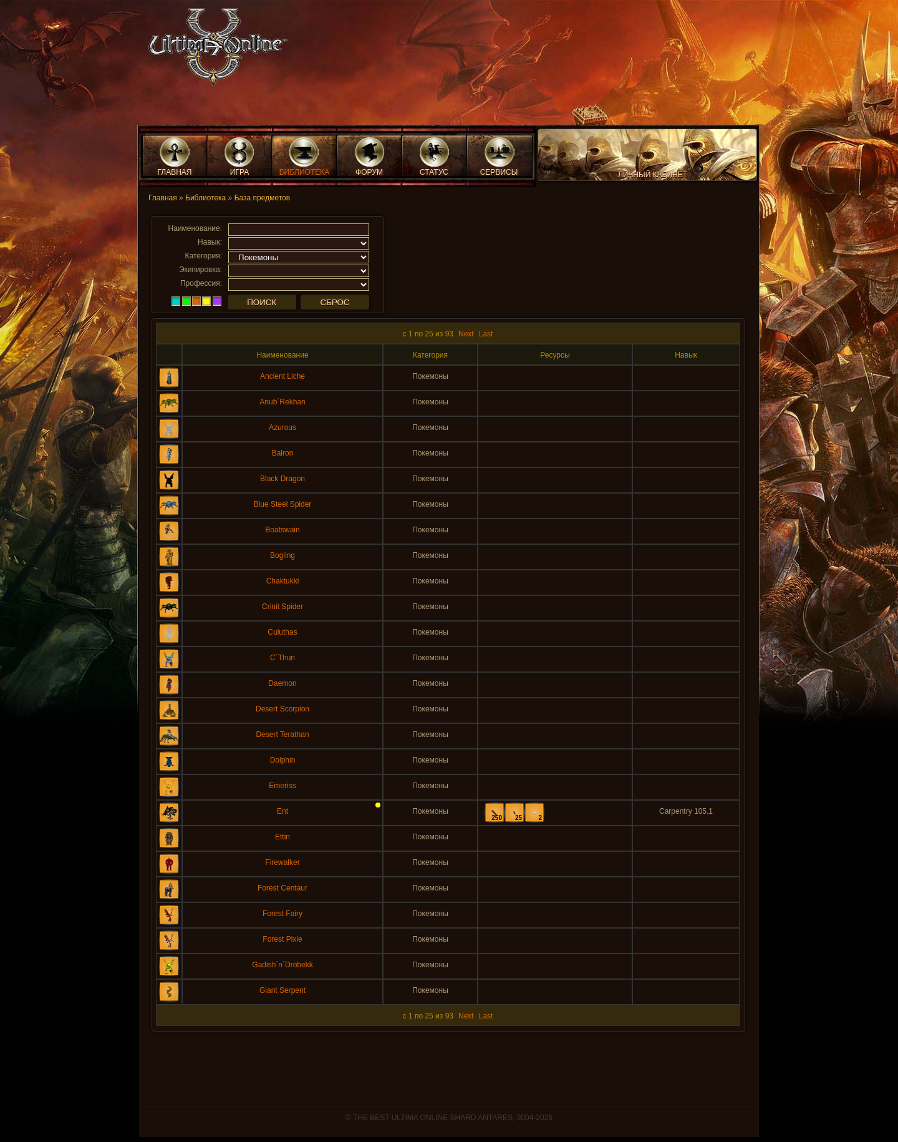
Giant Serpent (282, 990)
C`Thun (282, 657)
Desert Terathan (282, 734)
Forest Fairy (282, 913)
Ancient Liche (282, 376)
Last (486, 333)
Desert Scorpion (282, 709)
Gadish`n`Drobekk (282, 964)
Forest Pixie (282, 939)
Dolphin (283, 760)
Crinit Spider (282, 606)
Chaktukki (282, 581)
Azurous (282, 427)
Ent (282, 811)
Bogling (282, 555)
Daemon (282, 683)
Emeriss (282, 785)
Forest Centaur (282, 888)
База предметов (262, 197)
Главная (162, 197)
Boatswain (282, 529)
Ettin (282, 836)
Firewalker (282, 862)
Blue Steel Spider (283, 504)
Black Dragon (282, 478)
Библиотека (205, 197)
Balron (283, 453)
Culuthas (282, 632)
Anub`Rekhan (282, 402)
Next (466, 333)
